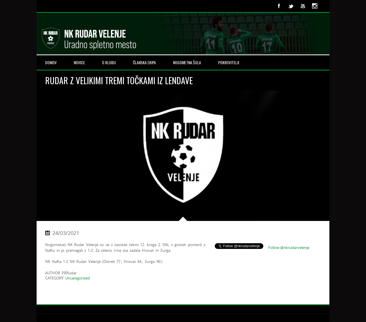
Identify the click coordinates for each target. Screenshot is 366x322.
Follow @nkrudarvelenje (288, 247)
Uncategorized (77, 278)
